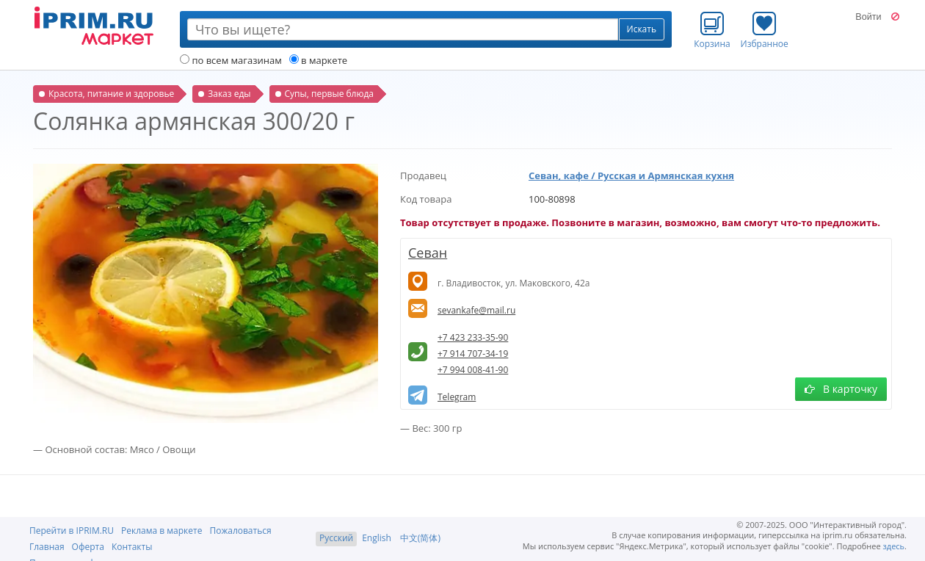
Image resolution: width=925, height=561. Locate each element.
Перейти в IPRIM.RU (71, 530)
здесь (894, 545)
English (376, 538)
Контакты (132, 546)
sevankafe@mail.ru (476, 310)
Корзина (712, 30)
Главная (47, 546)
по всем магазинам (231, 60)
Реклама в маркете (161, 530)
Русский (336, 538)
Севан (427, 252)
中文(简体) (420, 538)
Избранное (764, 30)
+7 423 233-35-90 (473, 337)
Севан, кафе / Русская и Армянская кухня (631, 175)
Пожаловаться (240, 530)
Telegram (457, 397)
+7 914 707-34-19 (473, 353)
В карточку (841, 389)
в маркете (318, 60)
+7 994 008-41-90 (473, 369)
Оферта (88, 546)
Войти (868, 17)
